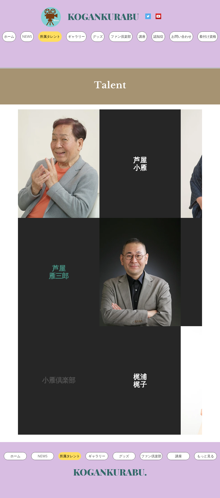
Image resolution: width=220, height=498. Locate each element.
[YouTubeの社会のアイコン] (158, 16)
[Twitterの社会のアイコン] (148, 16)
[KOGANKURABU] (103, 16)
